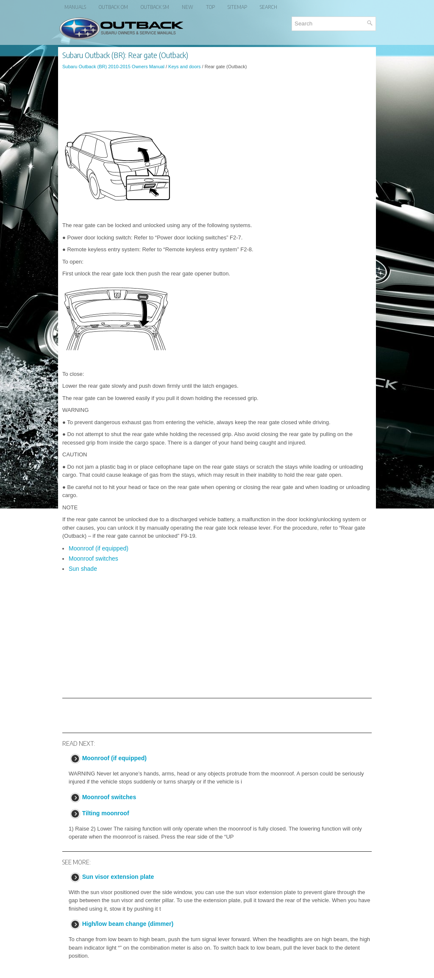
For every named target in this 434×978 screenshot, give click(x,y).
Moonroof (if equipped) (98, 548)
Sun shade (83, 568)
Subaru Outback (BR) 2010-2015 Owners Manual (113, 66)
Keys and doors (184, 66)
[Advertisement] (217, 99)
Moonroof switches (93, 558)
